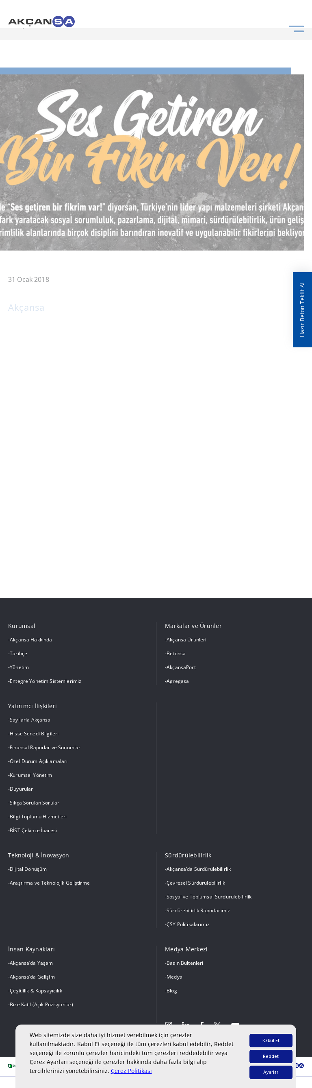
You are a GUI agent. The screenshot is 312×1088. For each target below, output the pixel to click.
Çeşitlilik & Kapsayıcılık (36, 990)
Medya (174, 976)
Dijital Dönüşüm (28, 869)
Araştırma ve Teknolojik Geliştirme (50, 882)
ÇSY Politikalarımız (188, 924)
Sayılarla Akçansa (30, 719)
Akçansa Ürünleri (186, 639)
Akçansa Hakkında (31, 639)
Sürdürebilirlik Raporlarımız (198, 910)
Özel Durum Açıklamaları (38, 761)
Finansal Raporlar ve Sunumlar (45, 747)
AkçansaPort (181, 667)
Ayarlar (270, 1072)
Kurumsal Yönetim (31, 775)
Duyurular (21, 788)
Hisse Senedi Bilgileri (34, 733)
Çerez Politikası (131, 1071)
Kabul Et (271, 1040)
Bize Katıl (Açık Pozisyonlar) (41, 1004)
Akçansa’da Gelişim (32, 976)
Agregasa (178, 681)
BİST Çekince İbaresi (33, 830)
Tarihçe (18, 653)
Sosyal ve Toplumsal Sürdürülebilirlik (209, 896)
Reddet (271, 1056)
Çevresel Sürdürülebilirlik (196, 882)
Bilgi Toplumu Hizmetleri (38, 816)
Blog (172, 990)
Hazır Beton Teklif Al (302, 309)
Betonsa (176, 653)
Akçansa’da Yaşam (31, 962)
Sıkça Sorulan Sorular (34, 802)
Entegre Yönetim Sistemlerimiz (45, 681)
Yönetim (19, 667)
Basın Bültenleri (185, 962)
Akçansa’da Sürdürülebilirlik (199, 869)
